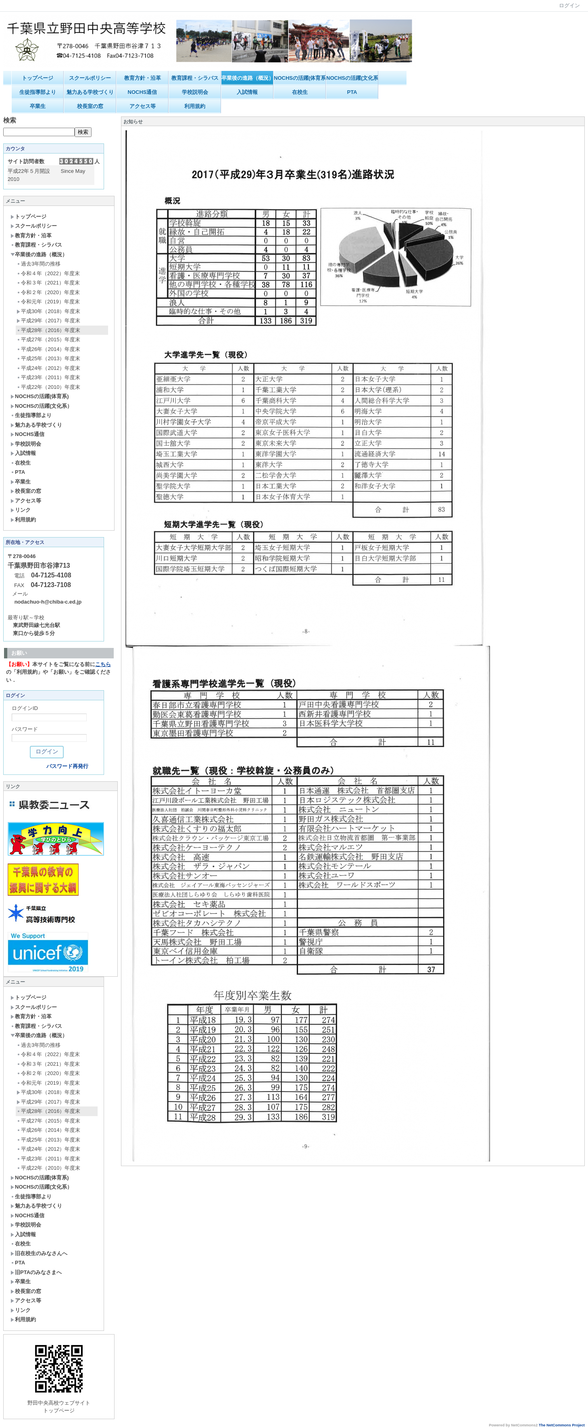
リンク (20, 510)
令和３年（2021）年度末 (48, 283)
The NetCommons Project (562, 1425)
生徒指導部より (37, 92)
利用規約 (194, 106)
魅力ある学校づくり (90, 92)
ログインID (25, 708)
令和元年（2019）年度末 (48, 302)
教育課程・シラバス (195, 78)
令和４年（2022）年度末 (48, 273)
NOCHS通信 (142, 92)
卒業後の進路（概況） (247, 78)
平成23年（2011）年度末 (48, 377)
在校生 (300, 92)
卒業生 (38, 106)
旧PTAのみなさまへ (36, 1272)
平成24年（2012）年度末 (48, 368)
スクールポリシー (90, 78)
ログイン (569, 5)
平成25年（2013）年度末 (48, 358)
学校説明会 (195, 92)
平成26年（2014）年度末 (48, 349)
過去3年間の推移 (38, 264)
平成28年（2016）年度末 (48, 330)
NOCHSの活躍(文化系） (352, 78)
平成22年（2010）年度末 (48, 387)
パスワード (25, 729)
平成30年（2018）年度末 (48, 311)
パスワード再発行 (67, 766)
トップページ (37, 78)
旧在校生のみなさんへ (38, 1253)
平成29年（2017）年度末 (48, 321)
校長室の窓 (90, 106)
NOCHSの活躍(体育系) (300, 78)
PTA (352, 92)
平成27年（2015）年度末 (48, 339)
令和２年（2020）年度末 (48, 292)
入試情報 (247, 92)
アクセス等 (142, 106)
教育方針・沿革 (142, 78)
